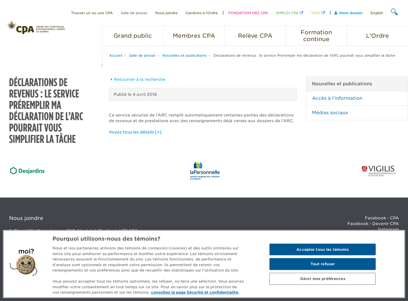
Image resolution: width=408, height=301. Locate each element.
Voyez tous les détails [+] (135, 132)
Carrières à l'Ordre (202, 13)
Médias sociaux (330, 112)
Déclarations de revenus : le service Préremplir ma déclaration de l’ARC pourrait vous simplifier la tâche (304, 55)
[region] (204, 264)
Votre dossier (348, 13)
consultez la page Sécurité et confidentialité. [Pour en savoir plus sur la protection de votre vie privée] (195, 292)
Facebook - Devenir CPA (373, 223)
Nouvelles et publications (184, 55)
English (377, 13)
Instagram (388, 229)
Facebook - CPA (382, 218)
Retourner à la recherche (137, 79)
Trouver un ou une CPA (92, 13)
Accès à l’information (337, 98)
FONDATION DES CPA (248, 13)
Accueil (115, 55)
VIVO (315, 13)
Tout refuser (323, 264)
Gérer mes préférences (322, 279)
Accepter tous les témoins (322, 249)
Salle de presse (134, 13)
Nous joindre (166, 13)
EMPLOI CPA (287, 13)
